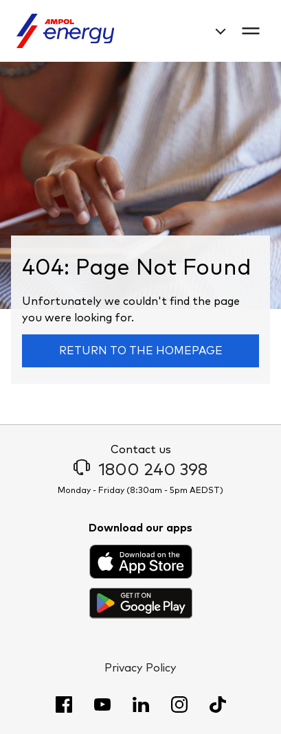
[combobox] (216, 31)
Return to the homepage (141, 350)
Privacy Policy (140, 668)
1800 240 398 (140, 470)
